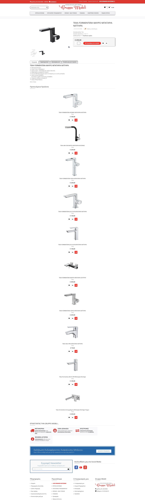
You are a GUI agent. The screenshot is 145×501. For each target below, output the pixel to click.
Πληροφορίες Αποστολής (37, 477)
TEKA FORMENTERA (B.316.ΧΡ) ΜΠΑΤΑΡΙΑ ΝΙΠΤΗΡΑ (72, 244)
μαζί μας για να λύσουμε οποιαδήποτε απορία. (106, 432)
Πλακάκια (82, 13)
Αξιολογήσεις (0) (56, 62)
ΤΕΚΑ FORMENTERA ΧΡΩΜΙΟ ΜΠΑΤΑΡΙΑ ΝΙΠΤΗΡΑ (72, 112)
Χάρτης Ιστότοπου (57, 490)
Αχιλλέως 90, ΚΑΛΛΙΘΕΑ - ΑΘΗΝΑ (39, 1)
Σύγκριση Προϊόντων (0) (93, 1)
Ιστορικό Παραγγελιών (80, 477)
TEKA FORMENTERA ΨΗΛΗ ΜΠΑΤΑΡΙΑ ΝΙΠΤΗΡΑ (72, 178)
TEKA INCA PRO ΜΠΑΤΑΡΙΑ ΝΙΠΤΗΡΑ (72, 344)
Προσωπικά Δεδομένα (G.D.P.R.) (38, 485)
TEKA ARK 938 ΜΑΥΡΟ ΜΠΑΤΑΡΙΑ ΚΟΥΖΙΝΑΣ (72, 145)
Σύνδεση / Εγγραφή (83, 1)
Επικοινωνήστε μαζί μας (37, 488)
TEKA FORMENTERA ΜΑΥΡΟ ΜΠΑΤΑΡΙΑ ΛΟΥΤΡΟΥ (72, 278)
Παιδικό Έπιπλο (106, 13)
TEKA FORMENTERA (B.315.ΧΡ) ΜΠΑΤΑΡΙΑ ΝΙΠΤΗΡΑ (72, 211)
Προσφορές (55, 488)
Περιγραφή (34, 62)
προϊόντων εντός (84, 431)
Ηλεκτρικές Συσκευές (93, 13)
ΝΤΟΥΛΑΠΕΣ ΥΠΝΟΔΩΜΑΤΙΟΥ (60, 480)
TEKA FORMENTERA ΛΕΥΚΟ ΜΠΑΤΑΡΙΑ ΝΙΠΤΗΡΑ (72, 311)
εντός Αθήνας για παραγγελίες (42, 432)
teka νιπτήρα (33, 82)
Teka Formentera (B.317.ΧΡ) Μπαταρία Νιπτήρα (72, 377)
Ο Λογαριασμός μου (79, 475)
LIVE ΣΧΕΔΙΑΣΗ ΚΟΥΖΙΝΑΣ (59, 475)
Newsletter (77, 485)
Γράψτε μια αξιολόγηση (90, 29)
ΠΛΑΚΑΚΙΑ (55, 485)
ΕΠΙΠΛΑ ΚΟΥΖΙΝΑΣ (57, 477)
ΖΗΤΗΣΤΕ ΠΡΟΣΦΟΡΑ (104, 442)
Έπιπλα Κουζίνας (39, 13)
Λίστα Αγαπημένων (79, 482)
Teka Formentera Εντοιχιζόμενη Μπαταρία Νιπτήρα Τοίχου (72, 410)
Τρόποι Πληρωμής (35, 480)
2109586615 (53, 1)
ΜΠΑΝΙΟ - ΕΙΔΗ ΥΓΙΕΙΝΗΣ (59, 482)
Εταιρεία (33, 475)
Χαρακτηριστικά (44, 62)
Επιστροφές (77, 480)
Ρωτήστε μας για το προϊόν (69, 62)
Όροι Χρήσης (34, 482)
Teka (82, 32)
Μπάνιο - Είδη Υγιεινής (71, 13)
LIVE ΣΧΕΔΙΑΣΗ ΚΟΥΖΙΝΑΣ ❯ (107, 1)
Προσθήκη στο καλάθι (92, 43)
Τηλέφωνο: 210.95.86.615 (103, 482)
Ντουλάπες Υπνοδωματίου (54, 13)
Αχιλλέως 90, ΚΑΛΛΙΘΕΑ (102, 480)
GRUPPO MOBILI (33, 496)
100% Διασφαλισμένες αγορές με (63, 431)
